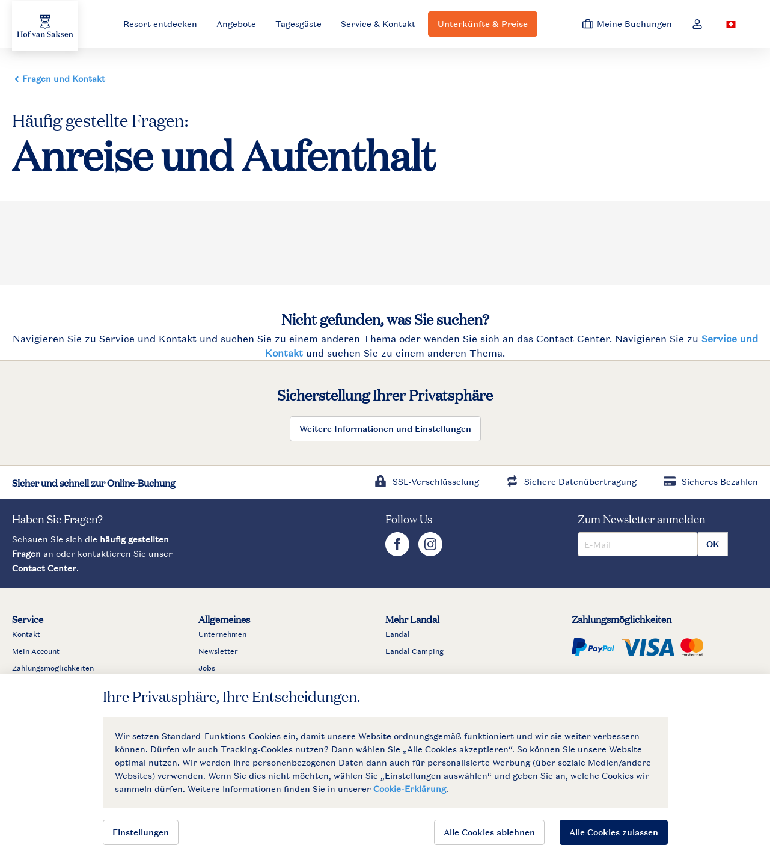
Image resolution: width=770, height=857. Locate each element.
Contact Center (44, 568)
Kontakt (26, 634)
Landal (397, 634)
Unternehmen (222, 634)
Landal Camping (414, 651)
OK (713, 544)
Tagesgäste (298, 23)
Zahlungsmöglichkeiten (53, 668)
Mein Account (36, 651)
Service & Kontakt (378, 23)
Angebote (236, 23)
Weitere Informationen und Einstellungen (385, 428)
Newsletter (218, 651)
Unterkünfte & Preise (483, 23)
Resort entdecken (160, 23)
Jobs (206, 668)
